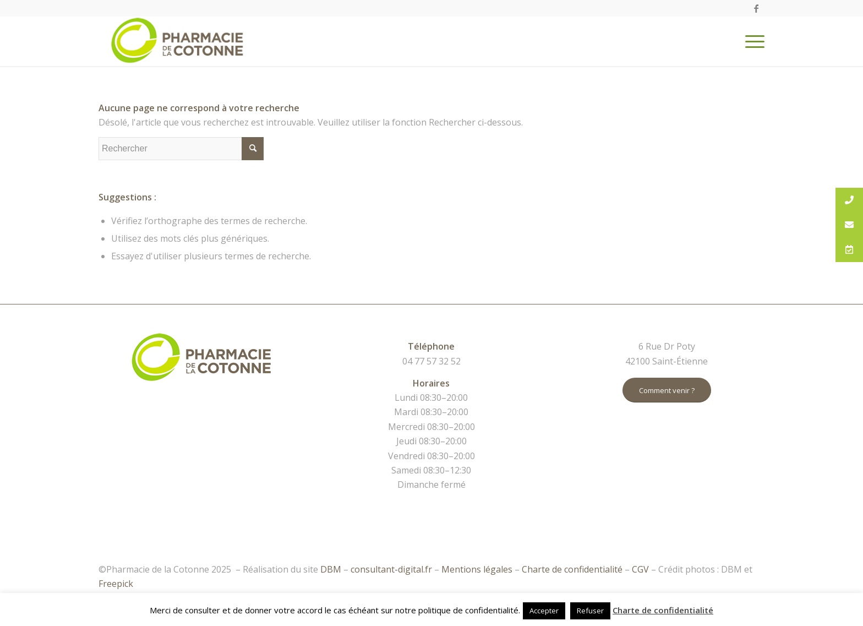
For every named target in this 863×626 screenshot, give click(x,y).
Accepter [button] (544, 611)
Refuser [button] (590, 611)
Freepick (116, 584)
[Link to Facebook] (756, 8)
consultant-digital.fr (391, 569)
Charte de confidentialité (572, 569)
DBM (330, 569)
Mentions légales (476, 569)
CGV (640, 569)
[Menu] (751, 41)
